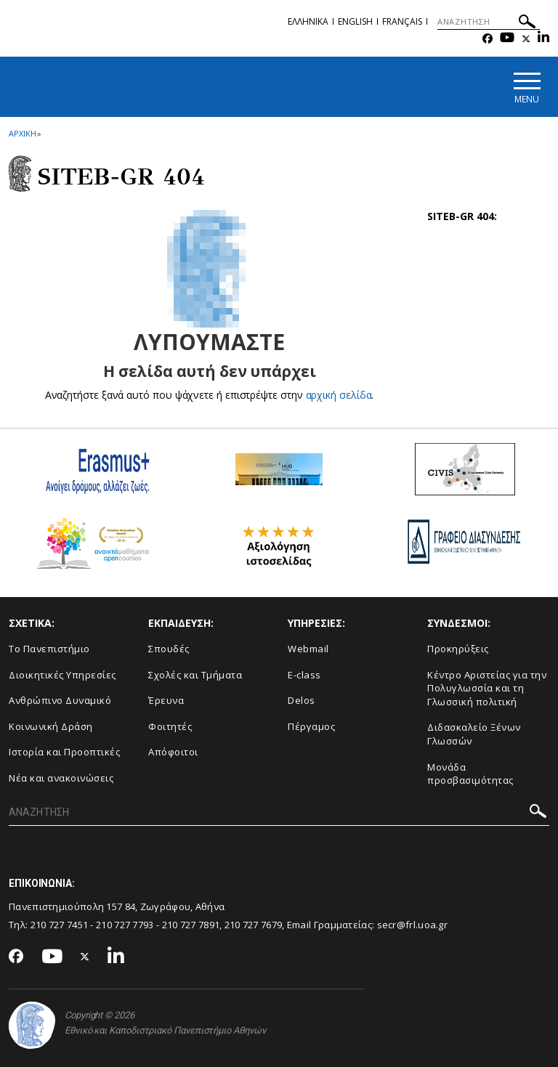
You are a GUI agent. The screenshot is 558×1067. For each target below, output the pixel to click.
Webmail (308, 648)
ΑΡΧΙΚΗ (22, 133)
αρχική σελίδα (339, 395)
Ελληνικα (308, 21)
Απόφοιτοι (173, 751)
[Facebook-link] (487, 39)
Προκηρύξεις (458, 648)
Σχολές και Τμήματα (195, 674)
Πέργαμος (311, 726)
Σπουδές (169, 648)
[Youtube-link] (507, 39)
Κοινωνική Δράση (51, 726)
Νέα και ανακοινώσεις (61, 777)
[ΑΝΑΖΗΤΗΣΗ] (488, 22)
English (355, 21)
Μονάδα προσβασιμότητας (470, 773)
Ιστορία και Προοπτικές (64, 751)
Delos (301, 700)
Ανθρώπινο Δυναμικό (60, 700)
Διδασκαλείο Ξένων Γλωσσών (474, 734)
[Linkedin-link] (543, 39)
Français (402, 21)
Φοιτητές (170, 726)
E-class (304, 674)
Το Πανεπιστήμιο (49, 648)
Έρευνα (166, 700)
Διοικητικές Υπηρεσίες (62, 674)
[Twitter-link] (526, 39)
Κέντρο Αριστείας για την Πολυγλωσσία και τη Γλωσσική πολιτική (486, 688)
